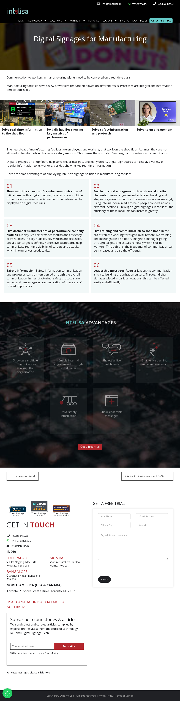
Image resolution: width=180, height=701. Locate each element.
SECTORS (110, 20)
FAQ (134, 20)
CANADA (23, 602)
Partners (77, 20)
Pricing (124, 20)
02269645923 (163, 4)
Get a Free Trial (161, 20)
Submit (104, 579)
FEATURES (93, 20)
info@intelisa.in (109, 4)
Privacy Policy (51, 653)
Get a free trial (90, 447)
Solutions (58, 20)
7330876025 (137, 4)
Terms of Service (124, 695)
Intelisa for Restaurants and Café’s (145, 476)
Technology (36, 20)
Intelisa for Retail (25, 476)
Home (20, 20)
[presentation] (119, 567)
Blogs (144, 20)
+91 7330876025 (19, 541)
